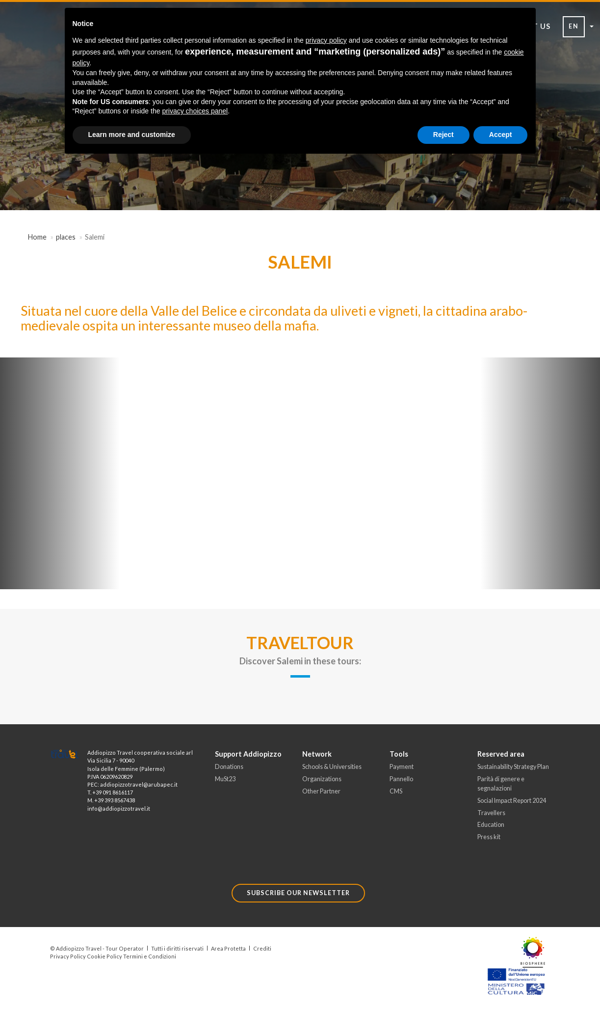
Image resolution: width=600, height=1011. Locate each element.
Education (490, 825)
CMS (396, 791)
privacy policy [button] (326, 40)
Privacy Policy (68, 956)
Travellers (491, 813)
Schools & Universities (332, 766)
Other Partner (321, 791)
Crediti (262, 948)
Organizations (321, 779)
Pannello (401, 779)
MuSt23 (225, 779)
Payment (402, 766)
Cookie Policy (104, 956)
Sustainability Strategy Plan (513, 766)
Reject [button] (443, 134)
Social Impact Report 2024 (511, 800)
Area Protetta (228, 948)
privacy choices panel (195, 111)
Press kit (488, 837)
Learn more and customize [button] (131, 134)
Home (37, 237)
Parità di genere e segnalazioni (500, 783)
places (66, 237)
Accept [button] (500, 134)
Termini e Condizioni (149, 956)
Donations (229, 766)
